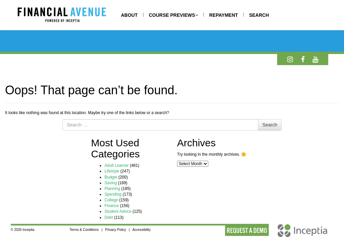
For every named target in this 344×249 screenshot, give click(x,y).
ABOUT (129, 15)
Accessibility (141, 230)
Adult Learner (116, 165)
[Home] (68, 16)
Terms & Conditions (84, 230)
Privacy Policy (115, 230)
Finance (111, 205)
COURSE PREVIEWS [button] (173, 15)
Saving (110, 183)
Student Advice (117, 211)
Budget (110, 177)
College (111, 200)
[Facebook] (303, 59)
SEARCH (259, 15)
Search (269, 125)
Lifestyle (111, 171)
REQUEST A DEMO (247, 231)
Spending (113, 194)
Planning (112, 188)
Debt (108, 217)
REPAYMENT (223, 15)
